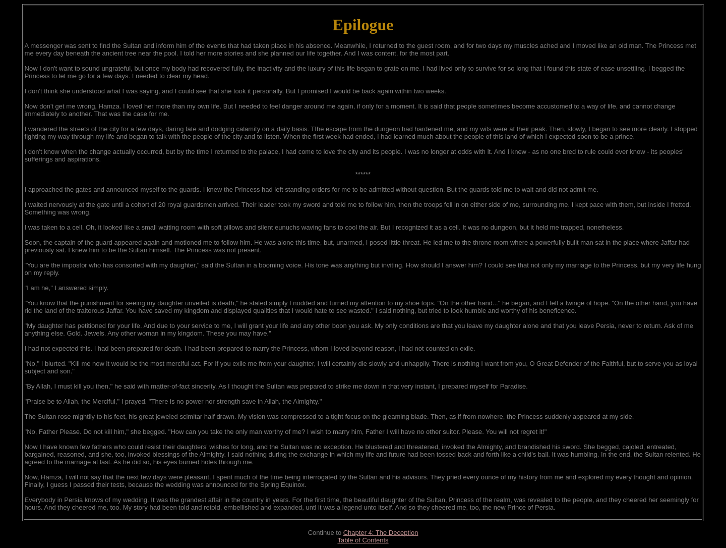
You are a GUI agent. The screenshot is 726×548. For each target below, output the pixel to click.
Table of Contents (362, 540)
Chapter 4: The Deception (380, 532)
